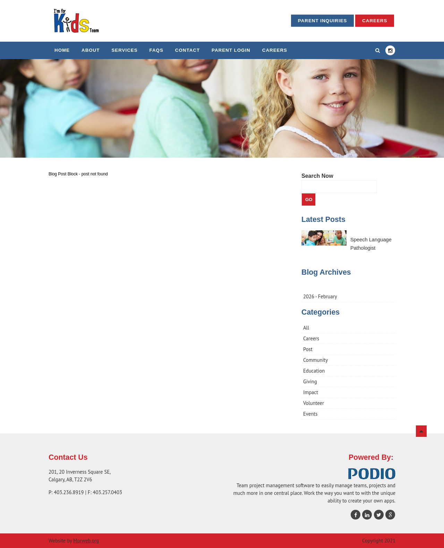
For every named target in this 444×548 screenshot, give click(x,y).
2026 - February (320, 296)
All (306, 327)
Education (314, 370)
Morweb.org (86, 540)
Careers (374, 20)
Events (310, 413)
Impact (310, 392)
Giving (310, 381)
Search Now (317, 176)
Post (308, 349)
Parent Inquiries (322, 20)
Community (315, 360)
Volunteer (313, 403)
